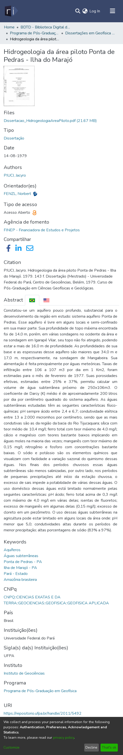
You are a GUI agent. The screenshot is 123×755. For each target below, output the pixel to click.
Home (9, 27)
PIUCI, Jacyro (15, 175)
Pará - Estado (16, 573)
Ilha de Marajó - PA (20, 567)
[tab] (32, 300)
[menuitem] (85, 11)
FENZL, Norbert (18, 193)
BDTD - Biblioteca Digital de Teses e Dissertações (45, 27)
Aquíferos (12, 550)
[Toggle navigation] (112, 11)
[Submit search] (78, 11)
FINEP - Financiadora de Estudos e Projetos (42, 230)
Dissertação (14, 138)
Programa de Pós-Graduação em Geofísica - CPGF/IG (34, 33)
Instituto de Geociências (24, 673)
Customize (11, 747)
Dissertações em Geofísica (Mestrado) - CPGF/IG (90, 33)
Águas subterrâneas (21, 556)
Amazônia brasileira (20, 579)
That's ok (109, 747)
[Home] (11, 11)
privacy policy (63, 737)
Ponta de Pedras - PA (23, 562)
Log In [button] (95, 11)
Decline (91, 747)
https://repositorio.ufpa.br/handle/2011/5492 (43, 713)
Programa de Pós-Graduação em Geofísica (40, 691)
